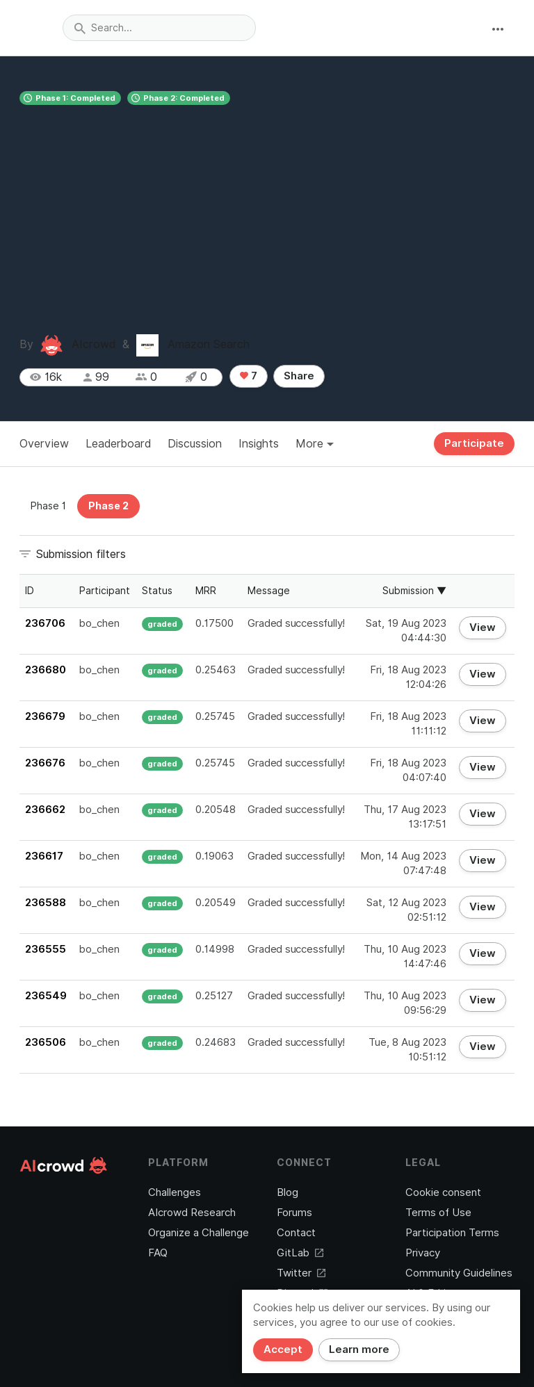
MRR (205, 590)
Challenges (174, 1192)
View (482, 627)
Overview (44, 443)
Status (157, 590)
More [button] (315, 443)
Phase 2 (108, 505)
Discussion (195, 443)
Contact (296, 1232)
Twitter (301, 1273)
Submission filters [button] (81, 554)
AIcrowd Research (192, 1212)
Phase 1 (48, 505)
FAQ (158, 1253)
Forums (294, 1212)
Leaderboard (118, 443)
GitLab (300, 1253)
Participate (474, 443)
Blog (287, 1192)
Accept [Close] (283, 1349)
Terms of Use (438, 1212)
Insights (258, 443)
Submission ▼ (414, 590)
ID (29, 590)
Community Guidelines (458, 1273)
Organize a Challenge (198, 1232)
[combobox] (159, 28)
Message (269, 590)
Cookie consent (443, 1192)
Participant (104, 590)
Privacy (422, 1253)
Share (299, 376)
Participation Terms (452, 1232)
